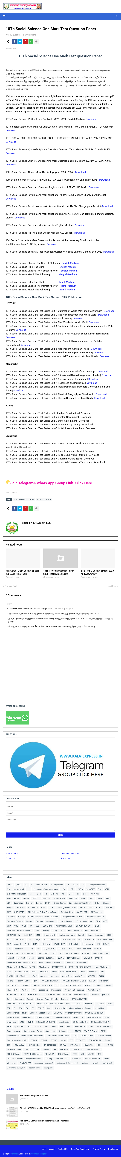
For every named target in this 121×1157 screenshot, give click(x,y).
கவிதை (85, 1062)
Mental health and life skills (50, 962)
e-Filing (46, 930)
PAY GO (92, 980)
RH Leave (100, 1003)
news (54, 971)
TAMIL (103, 1030)
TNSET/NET (88, 1044)
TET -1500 (80, 1039)
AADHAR (94, 893)
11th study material (15, 888)
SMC (22, 1021)
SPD (9, 1026)
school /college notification (80, 1007)
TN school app (50, 1044)
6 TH (39, 893)
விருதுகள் (48, 1067)
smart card (11, 1021)
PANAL (10, 980)
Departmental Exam (63, 925)
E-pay (54, 930)
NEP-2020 (44, 971)
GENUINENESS (68, 939)
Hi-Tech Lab (73, 943)
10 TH (31, 499)
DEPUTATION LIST (84, 925)
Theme (15, 1153)
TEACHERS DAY (86, 1035)
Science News (13, 1017)
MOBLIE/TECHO (59, 966)
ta (70, 1030)
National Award (21, 971)
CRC (9, 925)
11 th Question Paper (96, 884)
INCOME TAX (12, 952)
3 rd (99, 888)
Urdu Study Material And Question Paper (24, 1058)
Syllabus (62, 1030)
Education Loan (75, 930)
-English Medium (68, 266)
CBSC (43, 907)
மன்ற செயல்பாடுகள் (16, 1067)
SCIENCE (58, 1012)
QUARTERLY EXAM (52, 994)
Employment (49, 934)
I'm (32, 948)
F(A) (30, 939)
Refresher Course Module (47, 998)
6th (46, 893)
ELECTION (28, 934)
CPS (105, 920)
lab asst (10, 957)
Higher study (87, 943)
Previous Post (11, 585)
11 (83, 884)
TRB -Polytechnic (94, 1049)
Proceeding (56, 989)
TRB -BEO (64, 1049)
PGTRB (88, 985)
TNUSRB (109, 1044)
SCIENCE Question (44, 1017)
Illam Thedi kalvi (84, 948)
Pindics (108, 985)
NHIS (83, 971)
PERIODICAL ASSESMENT (18, 985)
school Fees (100, 1007)
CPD (98, 920)
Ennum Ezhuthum (96, 934)
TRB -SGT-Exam (13, 1053)
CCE (51, 907)
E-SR (63, 930)
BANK (100, 898)
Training (35, 1049)
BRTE (97, 902)
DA (31, 925)
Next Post (112, 585)
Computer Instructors (95, 916)
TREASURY (49, 1053)
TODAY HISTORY (14, 1049)
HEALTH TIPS (59, 943)
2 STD (80, 888)
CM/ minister (96, 911)
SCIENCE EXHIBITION (94, 1012)
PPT (16, 989)
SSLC (69, 1026)
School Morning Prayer (16, 1012)
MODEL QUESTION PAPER (80, 966)
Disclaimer (65, 857)
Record (30, 998)
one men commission (49, 975)
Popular (10, 1088)
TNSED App (75, 1044)
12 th (64, 888)
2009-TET (90, 888)
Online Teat (67, 975)
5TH (31, 893)
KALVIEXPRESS (41, 522)
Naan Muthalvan (102, 966)
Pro (34, 989)
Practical (25, 989)
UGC (82, 1053)
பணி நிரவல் (107, 1062)
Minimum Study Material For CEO (21, 966)
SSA (46, 1026)
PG (56, 985)
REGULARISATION (79, 998)
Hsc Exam (18, 948)
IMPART (97, 948)
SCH (49, 1007)
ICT (38, 948)
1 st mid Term (41, 884)
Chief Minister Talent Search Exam (42, 911)
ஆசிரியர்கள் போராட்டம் (67, 1062)
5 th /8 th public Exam (16, 893)
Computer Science (15, 920)
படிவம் (95, 1062)
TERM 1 (34, 1039)
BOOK (47, 902)
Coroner (39, 920)
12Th (72, 888)
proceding (43, 989)
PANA (101, 975)
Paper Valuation (24, 980)
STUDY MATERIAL (104, 1026)
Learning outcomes (46, 957)
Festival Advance (51, 939)
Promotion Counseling (74, 989)
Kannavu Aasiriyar (101, 952)
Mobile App (44, 966)
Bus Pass (21, 907)
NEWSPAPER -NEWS (69, 971)
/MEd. (19, 884)
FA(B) (38, 939)
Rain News (18, 998)
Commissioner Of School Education (43, 916)
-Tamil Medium (66, 282)
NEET (34, 971)
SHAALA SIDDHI (94, 1017)
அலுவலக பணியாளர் (44, 1062)
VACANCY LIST (62, 1058)
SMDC (30, 1021)
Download (91, 119)
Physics (98, 985)
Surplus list (50, 1030)
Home (43, 1148)
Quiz (9, 998)
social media (64, 1021)
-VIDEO (10, 884)
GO (79, 939)
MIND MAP (81, 962)
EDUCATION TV (13, 934)
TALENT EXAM (90, 1030)
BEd (107, 898)
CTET (23, 925)
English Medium (70, 263)
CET (9, 911)
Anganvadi (45, 898)
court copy (50, 920)
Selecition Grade (62, 1017)
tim (8, 1044)
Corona (29, 920)
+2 (26, 884)
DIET (97, 925)
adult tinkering (13, 898)
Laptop (32, 957)
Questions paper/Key (100, 994)
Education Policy (92, 930)
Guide (27, 943)
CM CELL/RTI (81, 911)
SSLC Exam (80, 1026)
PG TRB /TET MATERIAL (72, 985)
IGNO (71, 948)
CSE (16, 925)
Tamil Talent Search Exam (58, 1035)
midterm (69, 962)
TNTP (99, 1044)
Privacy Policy (12, 853)
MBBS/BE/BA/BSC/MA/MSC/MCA (21, 962)
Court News (82, 920)
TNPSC (63, 1044)
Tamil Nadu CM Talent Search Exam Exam (25, 1035)
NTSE (34, 975)
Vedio (106, 1058)
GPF (9, 943)
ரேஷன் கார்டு (34, 1067)
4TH (107, 888)
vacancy (48, 1058)
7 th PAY (54, 893)
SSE (61, 1026)
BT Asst (106, 902)
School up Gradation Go (40, 1012)
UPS (99, 1053)
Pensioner (103, 980)
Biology (29, 902)
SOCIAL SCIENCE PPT (45, 1021)
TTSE (75, 1053)
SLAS (106, 1017)
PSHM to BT (12, 994)
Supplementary (13, 1030)
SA (27, 1007)
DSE (37, 930)
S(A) (20, 1007)
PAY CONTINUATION (49, 980)
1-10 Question (14, 35)
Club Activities (67, 911)
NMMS (10, 975)
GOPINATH (89, 939)
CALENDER (33, 907)
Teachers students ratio (17, 1039)
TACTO (78, 1030)
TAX (74, 1035)
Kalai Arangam (72, 952)
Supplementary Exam (33, 1030)
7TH (63, 893)
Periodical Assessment (42, 985)
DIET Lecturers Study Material (19, 930)
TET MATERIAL (95, 1039)
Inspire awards (28, 952)
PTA (23, 994)
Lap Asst (21, 957)
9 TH (85, 893)
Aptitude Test (59, 898)
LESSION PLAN (73, 957)
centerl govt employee (66, 907)
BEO (9, 902)
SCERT (41, 1007)
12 (28, 888)
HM (98, 943)
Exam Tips (20, 939)
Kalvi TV (85, 952)
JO (61, 952)
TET (71, 1039)
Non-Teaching (22, 975)
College (21, 916)
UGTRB (91, 1053)
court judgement (66, 920)
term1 (63, 1039)
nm (102, 971)
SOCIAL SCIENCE (44, 499)
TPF (26, 1049)
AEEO (34, 898)
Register (64, 998)
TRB (54, 1049)
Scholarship (60, 1007)
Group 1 (17, 943)
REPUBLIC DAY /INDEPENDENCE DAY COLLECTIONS (59, 1003)
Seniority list (78, 1017)
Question (67, 994)
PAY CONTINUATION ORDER (74, 980)
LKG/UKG (88, 957)
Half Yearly (45, 943)
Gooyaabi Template (39, 1153)
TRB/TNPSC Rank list (33, 1053)
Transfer (45, 1049)
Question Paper (80, 994)
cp (91, 920)
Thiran (107, 1039)
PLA (9, 989)
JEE (54, 952)
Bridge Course (60, 902)
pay (35, 980)
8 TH (71, 893)
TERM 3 (54, 1039)
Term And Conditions (70, 853)
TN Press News (33, 1044)
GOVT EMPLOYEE (105, 939)
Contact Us (10, 857)
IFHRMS (61, 948)
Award (83, 898)
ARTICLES (73, 898)
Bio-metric (18, 902)
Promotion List (93, 989)
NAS (9, 971)
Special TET (19, 1026)
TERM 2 (44, 1039)
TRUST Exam (63, 1053)
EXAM (9, 939)
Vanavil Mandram (92, 1058)
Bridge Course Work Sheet (80, 902)
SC (33, 1007)
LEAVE (61, 957)
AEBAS (26, 898)
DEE (37, 925)
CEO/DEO (109, 907)
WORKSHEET (25, 1062)
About (52, 1148)
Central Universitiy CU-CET (90, 907)
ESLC (109, 934)
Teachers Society (104, 1035)
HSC (9, 948)
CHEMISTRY (19, 911)
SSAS (54, 1026)
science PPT (27, 1017)
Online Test (80, 975)
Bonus (39, 902)
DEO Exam (47, 925)
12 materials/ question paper (45, 888)
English (81, 934)
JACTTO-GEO (43, 952)
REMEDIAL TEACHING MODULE (20, 1003)
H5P (35, 943)
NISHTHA (93, 971)
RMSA (109, 1003)
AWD (92, 898)
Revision (88, 1003)
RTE (8, 1007)
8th (78, 893)
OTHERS (91, 975)
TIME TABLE (19, 1044)
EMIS (38, 934)
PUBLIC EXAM (34, 994)
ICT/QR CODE (49, 948)
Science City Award (73, 1012)
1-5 (67, 884)
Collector (11, 916)
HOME (106, 943)
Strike (90, 1026)
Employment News (66, 934)
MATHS (98, 957)
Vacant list (76, 1058)
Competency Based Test (72, 916)
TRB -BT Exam (77, 1049)
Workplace (11, 1062)
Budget (10, 907)
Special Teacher (34, 1026)
